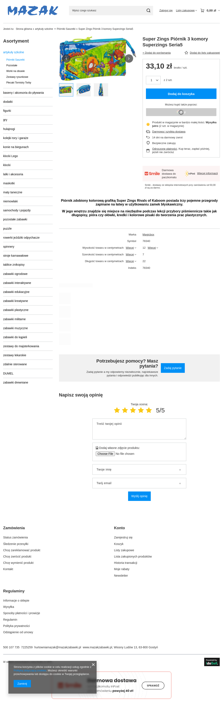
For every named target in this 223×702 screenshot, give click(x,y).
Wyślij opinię (139, 496)
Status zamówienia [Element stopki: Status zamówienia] (15, 537)
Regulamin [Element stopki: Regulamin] (10, 619)
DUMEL (8, 373)
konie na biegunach (16, 147)
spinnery (8, 246)
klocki (6, 165)
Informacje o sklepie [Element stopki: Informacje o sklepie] (16, 600)
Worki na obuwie (15, 71)
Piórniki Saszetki (66, 28)
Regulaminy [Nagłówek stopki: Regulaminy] (14, 591)
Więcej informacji (207, 173)
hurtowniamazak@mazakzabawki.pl (57, 647)
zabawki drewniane (15, 382)
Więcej (130, 247)
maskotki (9, 183)
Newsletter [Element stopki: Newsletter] (121, 575)
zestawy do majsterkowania (21, 346)
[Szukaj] (148, 10)
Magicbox (148, 234)
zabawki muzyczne (15, 328)
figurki (7, 110)
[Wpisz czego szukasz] (111, 10)
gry (5, 119)
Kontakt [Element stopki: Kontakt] (8, 569)
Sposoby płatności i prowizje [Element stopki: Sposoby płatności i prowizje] (21, 613)
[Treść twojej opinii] (139, 429)
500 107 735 (11, 647)
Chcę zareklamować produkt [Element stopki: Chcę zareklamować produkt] (21, 550)
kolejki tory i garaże (15, 138)
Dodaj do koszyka (181, 94)
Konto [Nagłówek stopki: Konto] (119, 528)
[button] (66, 58)
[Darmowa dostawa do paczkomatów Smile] (111, 697)
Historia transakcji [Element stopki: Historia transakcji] (125, 562)
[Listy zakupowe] (186, 10)
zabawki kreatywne (15, 301)
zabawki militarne (14, 319)
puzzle (7, 228)
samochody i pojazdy (17, 210)
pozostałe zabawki (15, 219)
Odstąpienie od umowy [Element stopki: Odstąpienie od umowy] (18, 632)
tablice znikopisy (14, 264)
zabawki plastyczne (16, 310)
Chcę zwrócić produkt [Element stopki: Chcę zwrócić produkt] (17, 556)
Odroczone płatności (164, 148)
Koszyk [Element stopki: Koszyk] (118, 544)
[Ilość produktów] (153, 80)
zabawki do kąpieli (15, 337)
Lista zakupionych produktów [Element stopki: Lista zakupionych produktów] (133, 556)
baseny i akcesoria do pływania (23, 92)
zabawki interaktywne (17, 283)
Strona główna (24, 28)
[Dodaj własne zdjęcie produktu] (123, 453)
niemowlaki (10, 201)
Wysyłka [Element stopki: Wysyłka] (8, 606)
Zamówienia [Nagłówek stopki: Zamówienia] (14, 528)
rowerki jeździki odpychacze (21, 237)
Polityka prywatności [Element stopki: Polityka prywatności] (16, 626)
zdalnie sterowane (15, 364)
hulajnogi (9, 129)
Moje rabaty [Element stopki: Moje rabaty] (121, 569)
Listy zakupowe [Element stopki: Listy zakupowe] (124, 550)
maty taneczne (12, 192)
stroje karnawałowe (15, 255)
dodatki (8, 101)
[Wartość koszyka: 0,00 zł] (210, 10)
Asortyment (16, 41)
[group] (97, 58)
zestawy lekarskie (14, 355)
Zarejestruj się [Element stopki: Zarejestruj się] (123, 537)
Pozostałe (11, 65)
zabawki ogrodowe (15, 274)
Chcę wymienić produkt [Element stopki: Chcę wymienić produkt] (18, 562)
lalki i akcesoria (13, 174)
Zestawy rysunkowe (17, 76)
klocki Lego (10, 156)
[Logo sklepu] (33, 11)
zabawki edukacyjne (16, 292)
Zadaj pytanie (173, 368)
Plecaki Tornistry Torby (18, 82)
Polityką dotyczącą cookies (30, 670)
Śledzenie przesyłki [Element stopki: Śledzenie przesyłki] (15, 544)
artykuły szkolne (44, 28)
